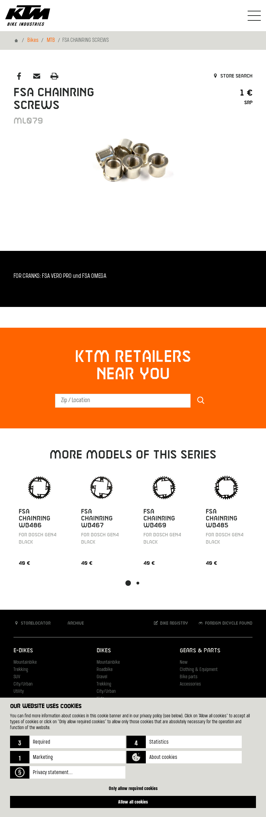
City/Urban (23, 684)
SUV (17, 677)
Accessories (190, 684)
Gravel (102, 677)
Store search (232, 76)
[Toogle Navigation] (254, 15)
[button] (67, 742)
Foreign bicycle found (225, 623)
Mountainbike (25, 662)
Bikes (32, 40)
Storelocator (32, 623)
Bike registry (170, 623)
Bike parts (188, 677)
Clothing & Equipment (199, 669)
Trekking (21, 669)
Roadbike (105, 669)
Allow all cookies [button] (133, 801)
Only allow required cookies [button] (133, 788)
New (183, 662)
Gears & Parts (200, 650)
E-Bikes (23, 650)
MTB (51, 40)
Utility (19, 691)
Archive (72, 623)
